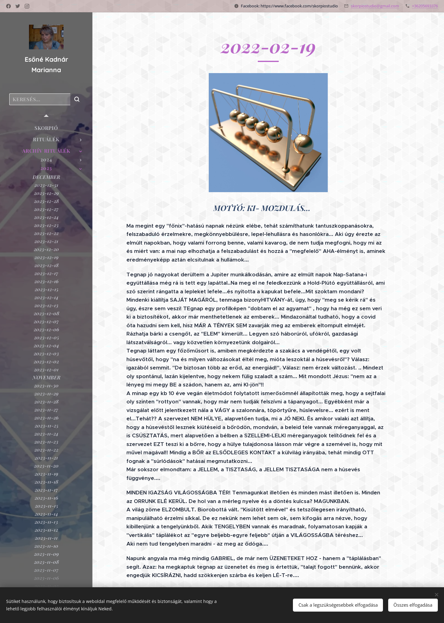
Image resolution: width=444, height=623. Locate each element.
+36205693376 (425, 6)
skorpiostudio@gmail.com (375, 6)
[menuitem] (46, 127)
